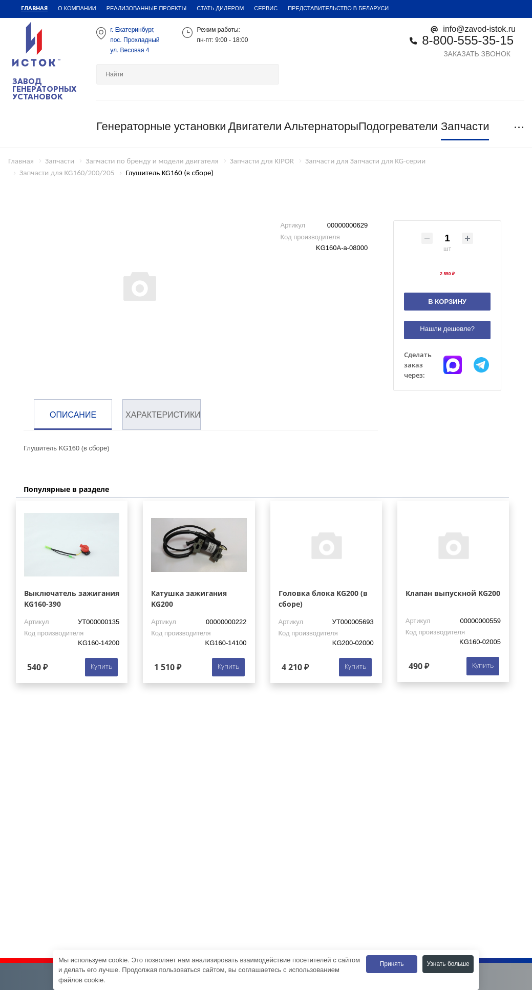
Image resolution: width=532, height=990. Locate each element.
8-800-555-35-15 (468, 40)
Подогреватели (398, 126)
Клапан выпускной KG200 (453, 593)
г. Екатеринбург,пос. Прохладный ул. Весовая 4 (134, 40)
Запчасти (465, 126)
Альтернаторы (321, 126)
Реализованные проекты (147, 8)
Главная (34, 8)
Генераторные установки (161, 126)
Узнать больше (448, 963)
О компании (77, 8)
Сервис (266, 8)
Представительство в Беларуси (338, 8)
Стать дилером (220, 8)
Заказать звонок (476, 54)
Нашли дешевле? (447, 329)
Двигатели (255, 126)
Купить (101, 666)
